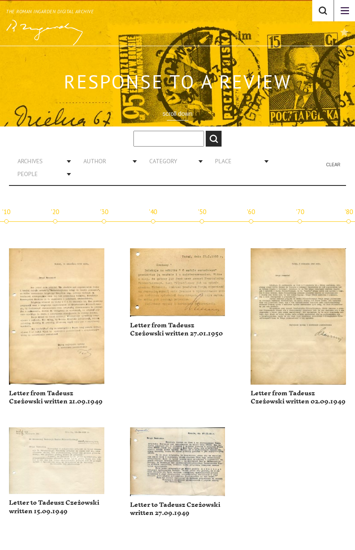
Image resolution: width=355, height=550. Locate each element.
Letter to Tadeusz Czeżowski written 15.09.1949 (54, 507)
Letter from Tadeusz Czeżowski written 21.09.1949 (56, 397)
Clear (333, 164)
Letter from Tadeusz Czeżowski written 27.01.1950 (176, 329)
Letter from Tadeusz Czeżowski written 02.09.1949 (298, 397)
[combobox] (41, 161)
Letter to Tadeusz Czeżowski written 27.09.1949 (175, 509)
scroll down (177, 113)
